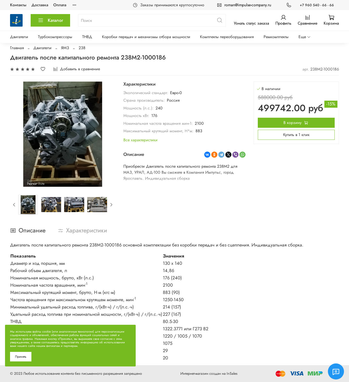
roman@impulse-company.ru (247, 5)
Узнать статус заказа (251, 23)
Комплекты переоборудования (227, 37)
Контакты (18, 5)
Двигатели (19, 37)
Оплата (59, 5)
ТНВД (87, 37)
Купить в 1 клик (296, 135)
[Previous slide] (14, 205)
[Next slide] (111, 205)
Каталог (50, 20)
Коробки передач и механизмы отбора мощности (146, 37)
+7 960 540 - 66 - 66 (317, 5)
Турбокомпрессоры (55, 37)
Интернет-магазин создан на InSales (208, 373)
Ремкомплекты (276, 37)
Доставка (39, 5)
